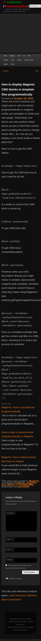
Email (10, 549)
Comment (10, 513)
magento (20, 482)
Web (19, 56)
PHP (29, 56)
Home (5, 56)
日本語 (12, 64)
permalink (23, 486)
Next (38, 71)
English (6, 64)
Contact (19, 60)
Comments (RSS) (26, 619)
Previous (4, 71)
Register (6, 60)
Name (10, 539)
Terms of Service (12, 627)
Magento (12, 56)
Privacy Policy (22, 627)
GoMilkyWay (26, 484)
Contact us (24, 630)
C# (24, 56)
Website (9, 559)
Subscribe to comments (15, 578)
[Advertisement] (19, 33)
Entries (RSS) (14, 619)
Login (12, 60)
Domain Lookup (29, 60)
